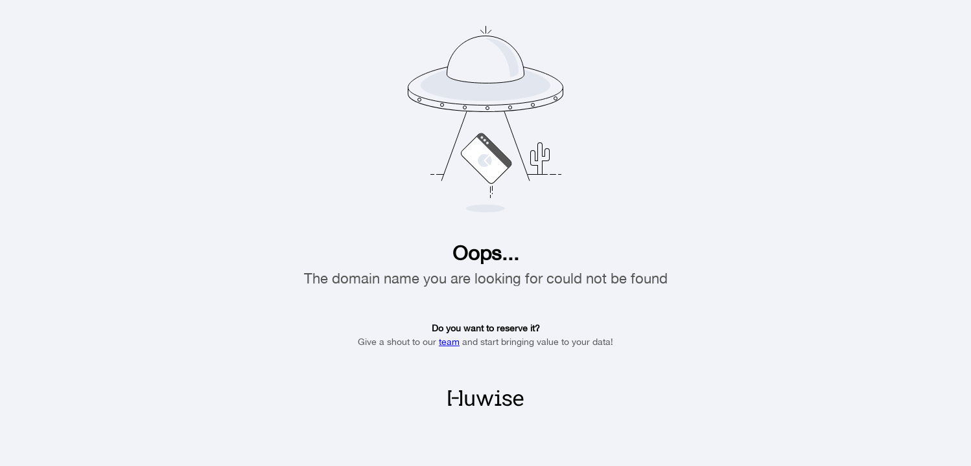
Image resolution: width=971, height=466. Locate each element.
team (449, 342)
